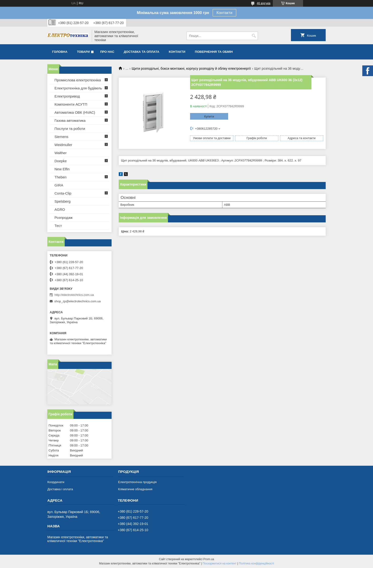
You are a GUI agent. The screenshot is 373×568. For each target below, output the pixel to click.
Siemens (61, 137)
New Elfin (61, 169)
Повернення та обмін (214, 52)
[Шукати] (254, 36)
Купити (209, 116)
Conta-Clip (62, 193)
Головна (59, 52)
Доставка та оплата (141, 52)
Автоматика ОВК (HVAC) (74, 112)
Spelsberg (62, 201)
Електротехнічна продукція (137, 482)
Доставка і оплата (60, 489)
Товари (83, 52)
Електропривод (67, 96)
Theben (60, 177)
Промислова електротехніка (77, 80)
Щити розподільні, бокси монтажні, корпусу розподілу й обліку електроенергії (191, 68)
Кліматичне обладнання (135, 489)
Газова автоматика (70, 120)
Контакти (224, 13)
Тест (58, 226)
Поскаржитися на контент (219, 563)
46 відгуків (263, 3)
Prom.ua (208, 559)
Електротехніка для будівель (78, 88)
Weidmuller (63, 145)
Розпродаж (63, 217)
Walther (60, 153)
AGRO (59, 209)
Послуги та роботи (69, 129)
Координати (55, 482)
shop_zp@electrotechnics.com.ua (77, 301)
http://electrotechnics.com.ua (74, 295)
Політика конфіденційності (256, 563)
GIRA (58, 185)
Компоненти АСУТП (70, 104)
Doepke (60, 161)
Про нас (107, 52)
